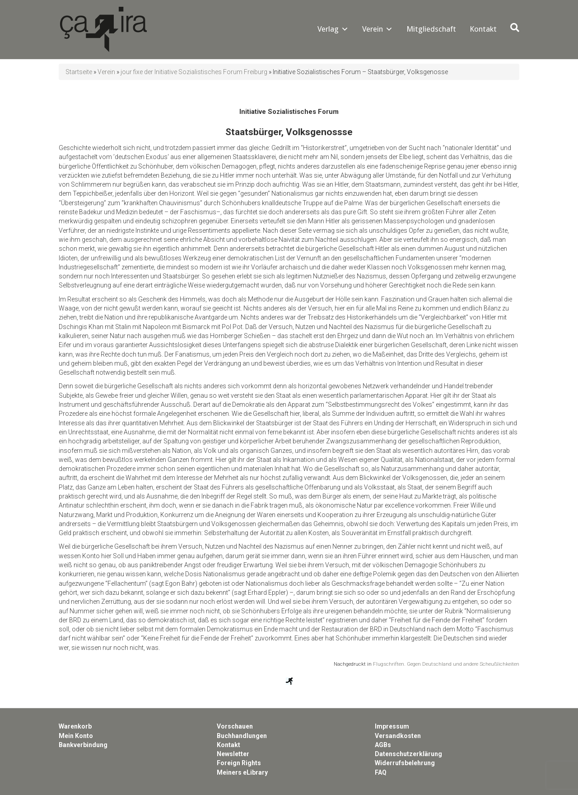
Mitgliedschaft (431, 28)
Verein (372, 28)
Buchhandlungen (242, 735)
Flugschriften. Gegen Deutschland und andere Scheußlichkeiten (446, 664)
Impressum (392, 726)
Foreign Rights (239, 763)
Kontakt (483, 28)
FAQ (381, 772)
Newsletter (233, 753)
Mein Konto (76, 735)
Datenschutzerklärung (408, 753)
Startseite (78, 71)
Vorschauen (235, 726)
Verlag (328, 28)
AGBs (383, 744)
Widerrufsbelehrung (405, 763)
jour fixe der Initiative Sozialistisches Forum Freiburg (194, 71)
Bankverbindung (83, 744)
